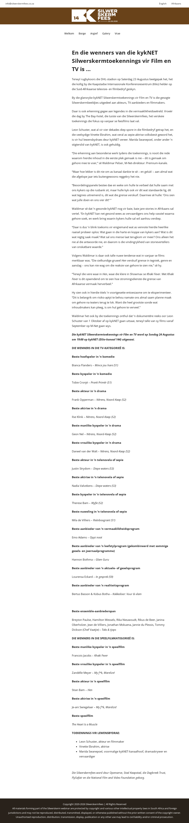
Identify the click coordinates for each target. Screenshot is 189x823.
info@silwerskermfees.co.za (19, 3)
